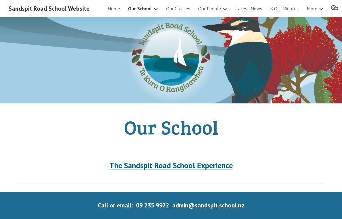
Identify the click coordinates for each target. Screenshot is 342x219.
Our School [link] (140, 8)
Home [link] (114, 8)
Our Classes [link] (178, 8)
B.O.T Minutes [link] (284, 8)
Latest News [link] (248, 8)
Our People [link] (209, 8)
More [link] (312, 8)
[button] (334, 8)
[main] (171, 127)
